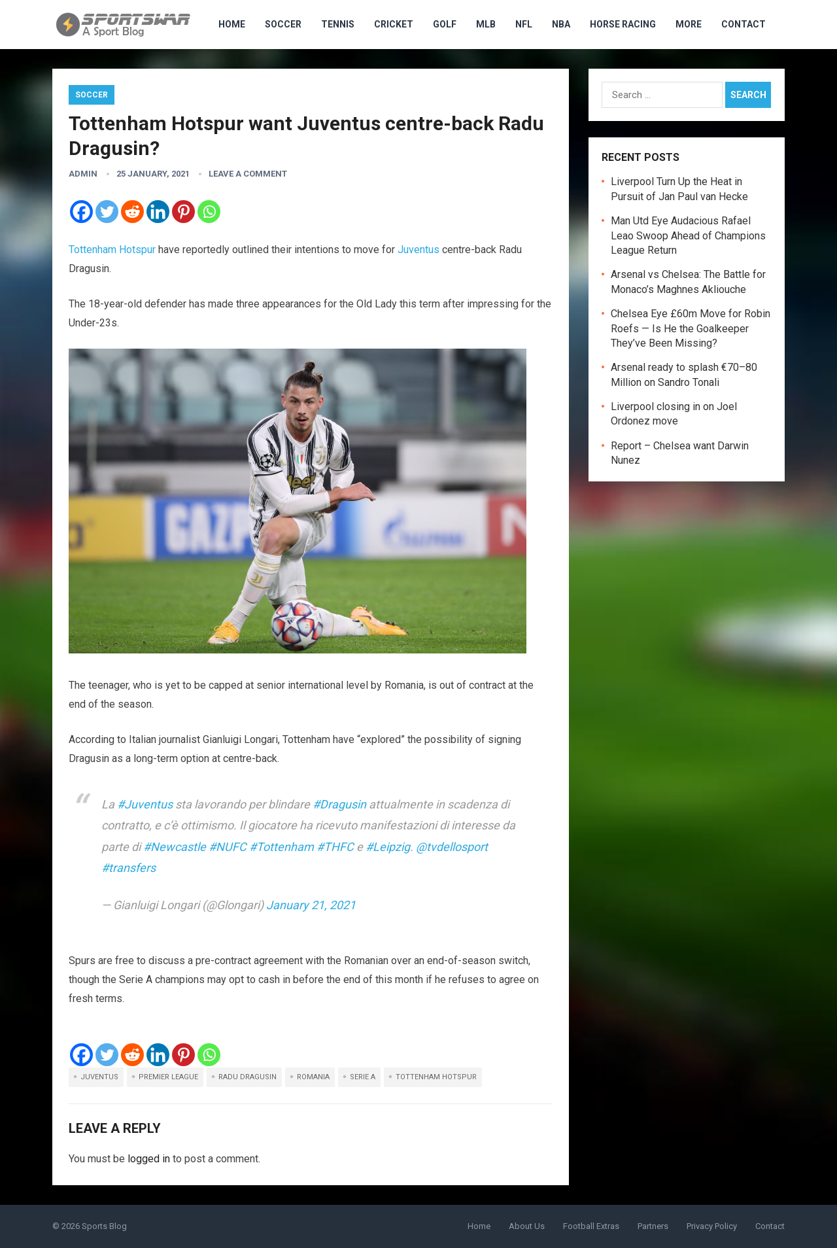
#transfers (128, 868)
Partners (653, 1226)
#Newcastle (174, 847)
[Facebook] (81, 211)
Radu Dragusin (247, 1077)
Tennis (337, 24)
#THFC (335, 847)
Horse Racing (623, 24)
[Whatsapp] (208, 211)
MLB (486, 24)
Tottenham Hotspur (112, 249)
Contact (743, 24)
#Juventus (145, 804)
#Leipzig (388, 847)
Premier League (168, 1077)
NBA (561, 24)
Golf (444, 24)
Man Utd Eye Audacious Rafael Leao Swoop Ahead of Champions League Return (688, 235)
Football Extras (591, 1226)
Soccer (283, 24)
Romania (313, 1077)
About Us (527, 1226)
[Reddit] (132, 211)
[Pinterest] (183, 211)
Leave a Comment (248, 174)
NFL (523, 24)
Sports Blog (104, 1226)
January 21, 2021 (311, 905)
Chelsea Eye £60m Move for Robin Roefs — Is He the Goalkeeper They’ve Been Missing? (690, 328)
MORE (688, 24)
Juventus (418, 249)
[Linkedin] (157, 211)
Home (479, 1226)
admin (83, 174)
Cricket (393, 24)
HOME (231, 24)
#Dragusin (339, 804)
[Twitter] (106, 211)
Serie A (362, 1077)
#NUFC (228, 847)
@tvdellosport (452, 847)
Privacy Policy (712, 1226)
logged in (149, 1159)
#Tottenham (281, 847)
